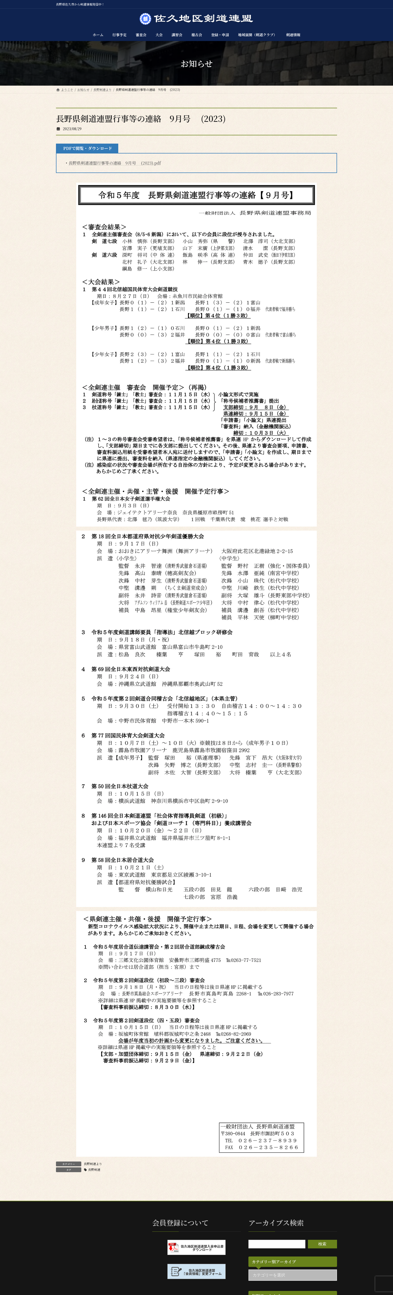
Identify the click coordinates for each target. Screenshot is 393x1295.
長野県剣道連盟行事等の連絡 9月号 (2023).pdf (115, 163)
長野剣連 (94, 1169)
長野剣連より (93, 1164)
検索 (322, 1244)
